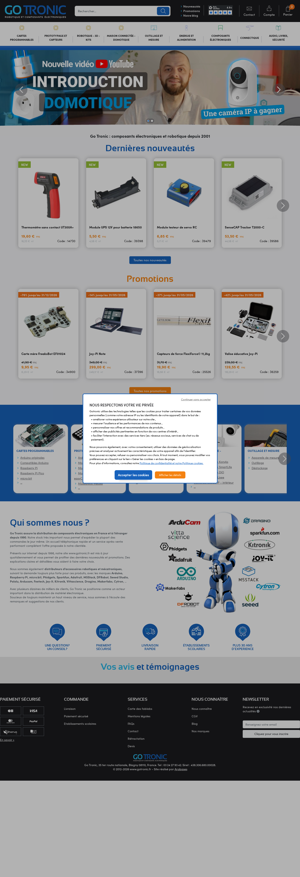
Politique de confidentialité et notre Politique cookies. (171, 463)
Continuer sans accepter (196, 399)
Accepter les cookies (133, 474)
